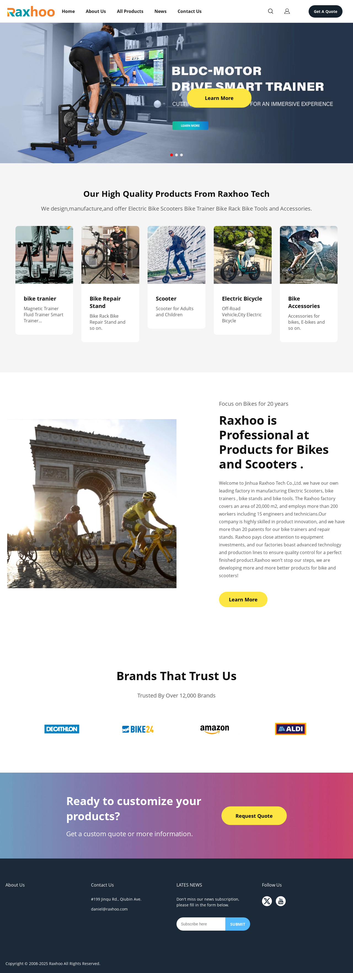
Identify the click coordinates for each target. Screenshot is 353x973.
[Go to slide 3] (181, 155)
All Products (130, 11)
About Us (96, 11)
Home (68, 11)
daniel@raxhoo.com (109, 909)
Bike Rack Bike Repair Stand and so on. (107, 322)
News (160, 11)
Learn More (219, 98)
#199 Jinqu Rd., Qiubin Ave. (116, 899)
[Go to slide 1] (171, 155)
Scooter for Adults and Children (175, 312)
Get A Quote (325, 11)
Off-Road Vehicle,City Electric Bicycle (242, 315)
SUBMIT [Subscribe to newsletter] (237, 924)
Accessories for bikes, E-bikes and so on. (306, 322)
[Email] (200, 924)
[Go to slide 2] (176, 155)
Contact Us (190, 11)
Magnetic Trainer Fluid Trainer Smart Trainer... (43, 315)
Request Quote (254, 815)
